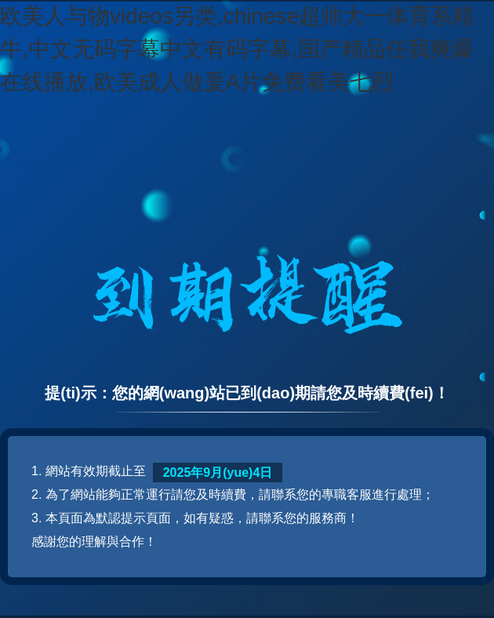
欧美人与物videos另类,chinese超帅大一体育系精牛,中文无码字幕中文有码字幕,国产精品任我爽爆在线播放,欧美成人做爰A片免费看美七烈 (237, 49)
